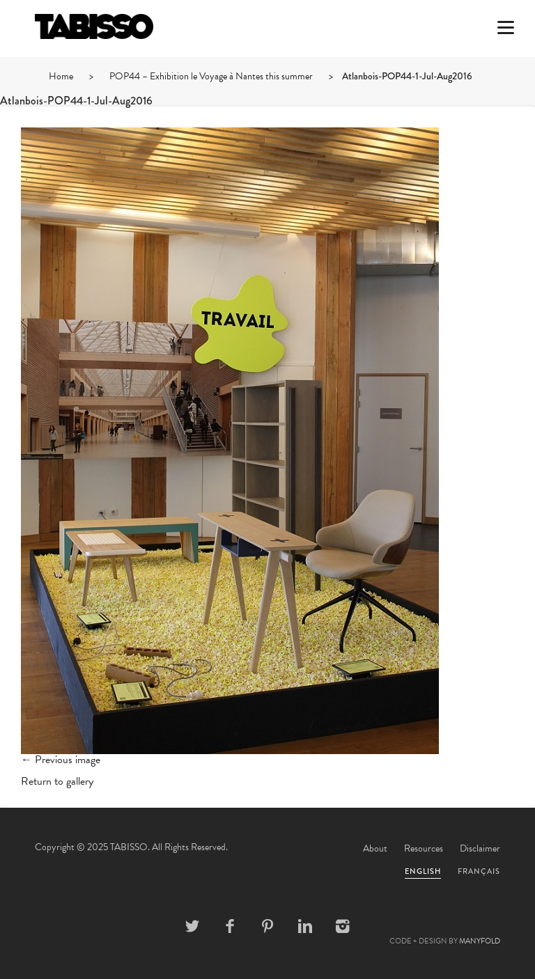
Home (61, 76)
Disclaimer (480, 848)
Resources (423, 848)
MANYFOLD (479, 941)
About (375, 848)
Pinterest (267, 926)
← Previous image (60, 759)
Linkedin (305, 926)
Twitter (192, 926)
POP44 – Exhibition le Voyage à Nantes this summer (211, 76)
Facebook (230, 926)
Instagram (343, 926)
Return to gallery (57, 781)
